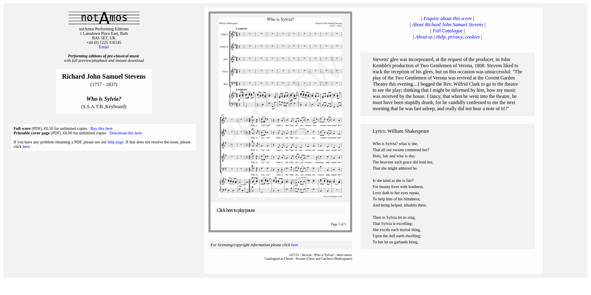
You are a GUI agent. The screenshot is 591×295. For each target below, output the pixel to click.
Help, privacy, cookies (458, 37)
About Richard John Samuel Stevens (447, 24)
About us (424, 37)
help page (116, 142)
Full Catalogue (448, 31)
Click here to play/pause (235, 210)
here (26, 146)
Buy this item (101, 128)
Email (104, 47)
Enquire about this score (448, 18)
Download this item (126, 133)
